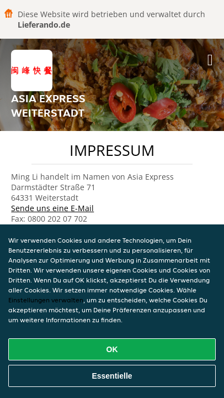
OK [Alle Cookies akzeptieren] (112, 349)
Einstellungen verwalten (45, 300)
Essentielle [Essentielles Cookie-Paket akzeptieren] (112, 375)
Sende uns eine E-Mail (52, 208)
